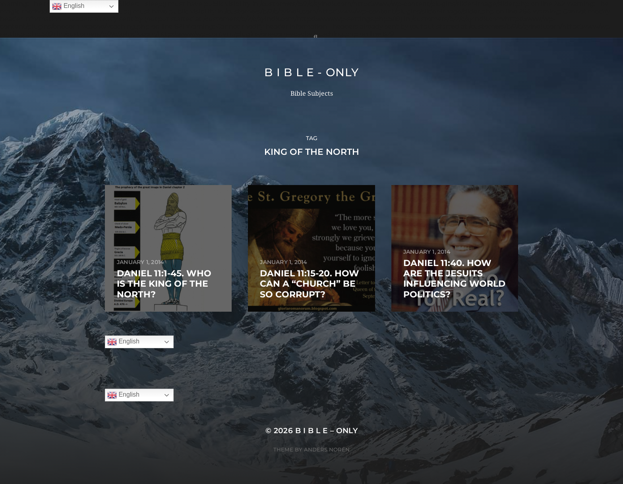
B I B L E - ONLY (311, 72)
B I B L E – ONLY (326, 430)
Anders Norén (327, 449)
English (123, 342)
